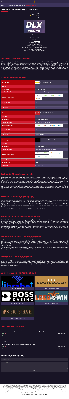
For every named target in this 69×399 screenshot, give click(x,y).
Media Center (41, 394)
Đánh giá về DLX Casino (32, 5)
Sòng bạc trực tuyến (19, 5)
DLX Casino (37, 41)
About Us (23, 394)
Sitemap (46, 394)
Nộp (34, 370)
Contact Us (28, 394)
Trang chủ (10, 5)
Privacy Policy (34, 394)
